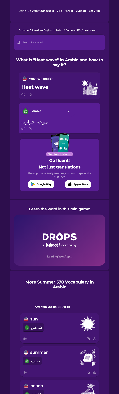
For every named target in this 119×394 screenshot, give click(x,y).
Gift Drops (94, 10)
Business (81, 10)
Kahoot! (69, 10)
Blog (59, 10)
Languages (47, 10)
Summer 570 (73, 30)
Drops (35, 10)
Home (25, 30)
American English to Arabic (47, 30)
